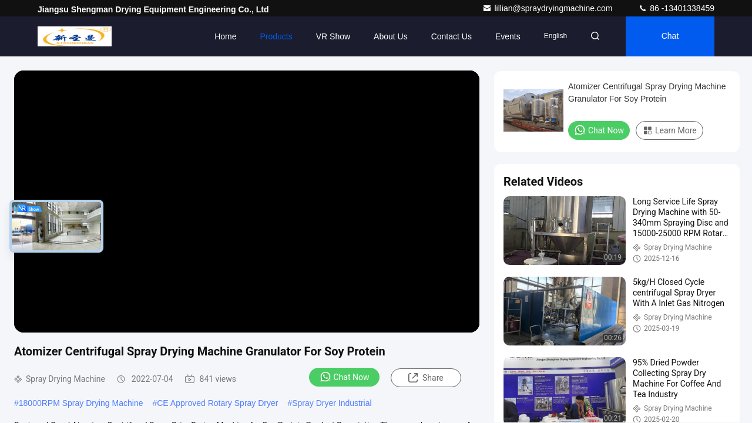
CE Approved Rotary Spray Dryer (217, 403)
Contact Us (451, 36)
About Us (391, 36)
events (508, 36)
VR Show (333, 36)
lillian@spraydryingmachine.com (548, 8)
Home (225, 36)
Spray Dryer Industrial (331, 403)
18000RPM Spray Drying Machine (81, 403)
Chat (670, 36)
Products (276, 36)
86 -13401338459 (676, 8)
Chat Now (345, 376)
